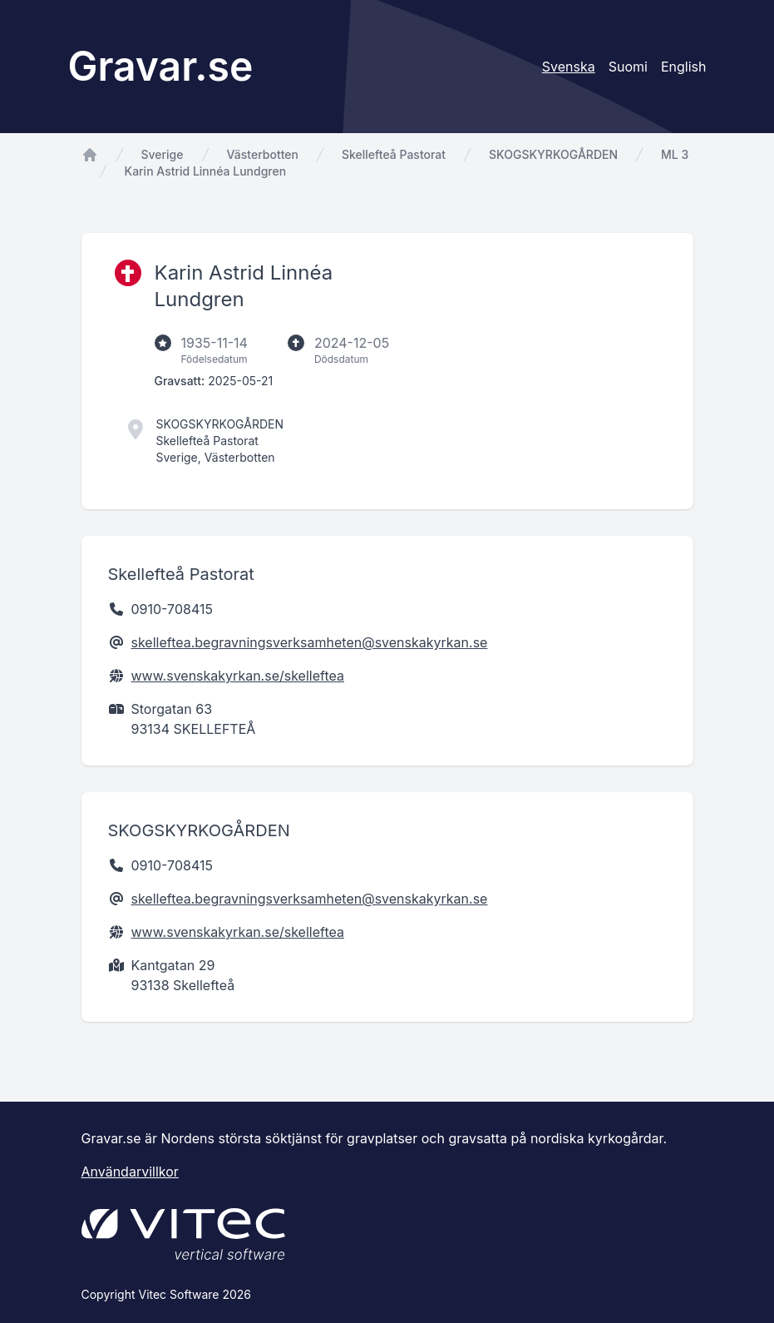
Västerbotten (262, 154)
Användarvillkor (130, 1171)
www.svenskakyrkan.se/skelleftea (237, 675)
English (684, 66)
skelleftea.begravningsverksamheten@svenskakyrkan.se (309, 642)
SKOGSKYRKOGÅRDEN (553, 154)
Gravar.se (161, 66)
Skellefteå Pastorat (394, 154)
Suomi (628, 66)
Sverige (162, 154)
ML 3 (674, 154)
